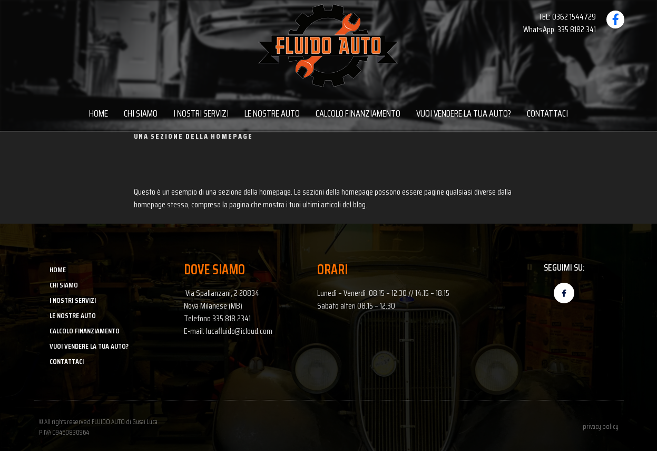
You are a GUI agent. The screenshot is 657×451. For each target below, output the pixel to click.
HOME (98, 113)
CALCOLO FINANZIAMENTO (358, 113)
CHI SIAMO (141, 113)
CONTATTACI (547, 113)
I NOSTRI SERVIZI (201, 113)
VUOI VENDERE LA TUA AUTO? (463, 113)
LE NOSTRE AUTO (272, 113)
